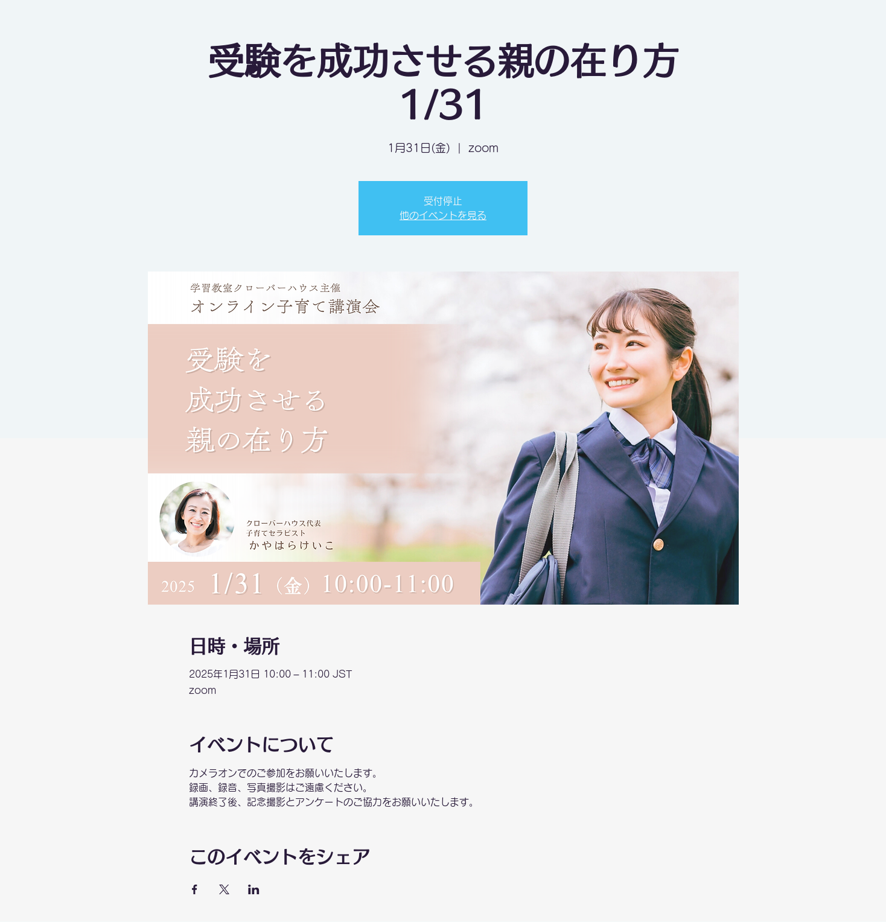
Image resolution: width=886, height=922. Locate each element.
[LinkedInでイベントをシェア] (254, 889)
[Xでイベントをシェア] (224, 889)
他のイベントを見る (443, 215)
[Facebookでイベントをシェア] (194, 889)
